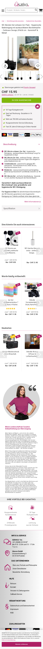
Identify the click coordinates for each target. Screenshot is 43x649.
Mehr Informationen (33, 202)
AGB (12, 613)
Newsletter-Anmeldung (21, 572)
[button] (41, 76)
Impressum (14, 609)
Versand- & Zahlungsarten (19, 591)
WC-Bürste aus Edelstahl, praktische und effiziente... (10, 250)
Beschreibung (9, 144)
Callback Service (16, 594)
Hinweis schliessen (21, 644)
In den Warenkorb (21, 100)
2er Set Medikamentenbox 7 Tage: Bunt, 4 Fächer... (10, 302)
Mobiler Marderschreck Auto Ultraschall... (10, 353)
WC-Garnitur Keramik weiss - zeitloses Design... (32, 250)
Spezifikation (9, 208)
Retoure (13, 583)
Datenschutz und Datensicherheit (22, 606)
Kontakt (13, 587)
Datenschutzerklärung (8, 640)
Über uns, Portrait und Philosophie (25, 565)
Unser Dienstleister (19, 569)
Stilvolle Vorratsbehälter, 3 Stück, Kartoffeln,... (32, 302)
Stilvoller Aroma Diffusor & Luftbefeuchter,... (32, 354)
